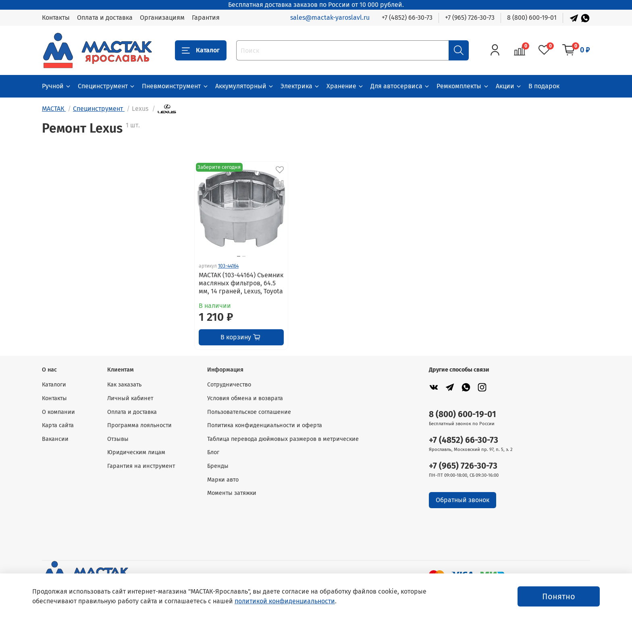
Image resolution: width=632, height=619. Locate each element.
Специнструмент (106, 86)
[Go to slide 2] (243, 256)
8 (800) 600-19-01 (532, 17)
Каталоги (54, 384)
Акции (509, 86)
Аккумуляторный (244, 86)
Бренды (218, 466)
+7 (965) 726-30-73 (470, 17)
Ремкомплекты (463, 86)
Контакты (56, 17)
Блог (213, 452)
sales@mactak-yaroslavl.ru (330, 17)
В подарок (543, 86)
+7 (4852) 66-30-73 (407, 17)
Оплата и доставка (105, 17)
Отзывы (118, 439)
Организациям (162, 17)
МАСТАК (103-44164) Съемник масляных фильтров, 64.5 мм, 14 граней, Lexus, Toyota (241, 283)
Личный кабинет (130, 398)
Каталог (201, 50)
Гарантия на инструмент (141, 466)
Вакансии (55, 439)
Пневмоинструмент (175, 86)
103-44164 (228, 266)
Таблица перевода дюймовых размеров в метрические (283, 439)
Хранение (345, 86)
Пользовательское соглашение (249, 412)
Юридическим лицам (136, 452)
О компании (58, 412)
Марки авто (223, 479)
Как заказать (124, 384)
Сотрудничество (229, 384)
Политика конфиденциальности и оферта (264, 425)
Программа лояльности (139, 425)
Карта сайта (58, 425)
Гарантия (206, 17)
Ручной (56, 86)
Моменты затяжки (231, 493)
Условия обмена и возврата (245, 398)
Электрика (300, 86)
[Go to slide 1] (238, 256)
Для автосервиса (400, 86)
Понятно (558, 596)
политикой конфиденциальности (285, 601)
